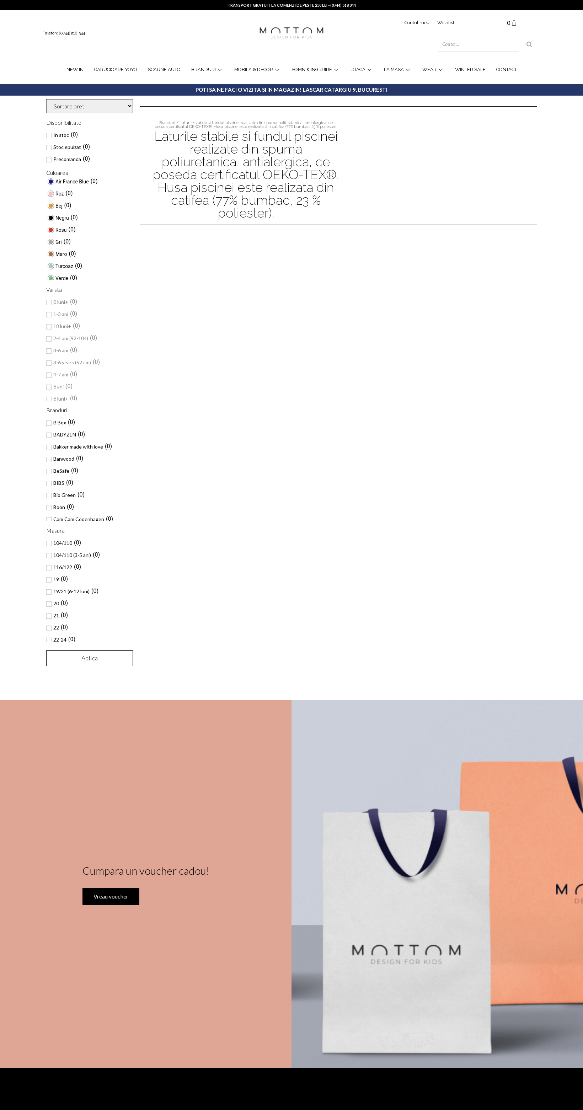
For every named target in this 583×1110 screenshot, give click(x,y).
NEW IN (75, 69)
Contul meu (417, 22)
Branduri (207, 69)
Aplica (89, 658)
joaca (362, 69)
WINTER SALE (470, 69)
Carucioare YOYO (115, 69)
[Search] (529, 44)
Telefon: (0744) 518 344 (64, 33)
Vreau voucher (110, 933)
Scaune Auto (164, 69)
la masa (398, 69)
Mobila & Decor (257, 69)
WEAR (433, 69)
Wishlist (445, 22)
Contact (506, 69)
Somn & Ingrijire (316, 69)
